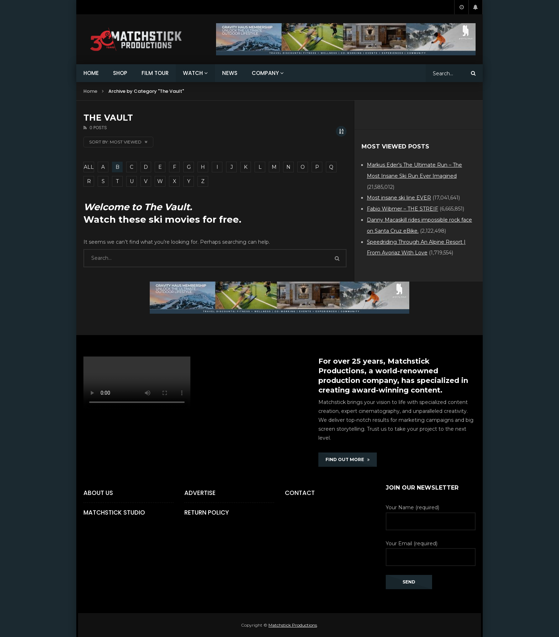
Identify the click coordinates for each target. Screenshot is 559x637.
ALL (89, 167)
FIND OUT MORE (347, 459)
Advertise (200, 493)
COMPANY (265, 73)
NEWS (229, 73)
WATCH (193, 73)
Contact (300, 493)
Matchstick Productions (292, 625)
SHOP (120, 73)
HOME (91, 73)
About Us (98, 493)
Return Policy (206, 512)
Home (90, 91)
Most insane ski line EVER (399, 197)
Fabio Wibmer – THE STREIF (402, 209)
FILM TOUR (155, 73)
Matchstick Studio (114, 512)
